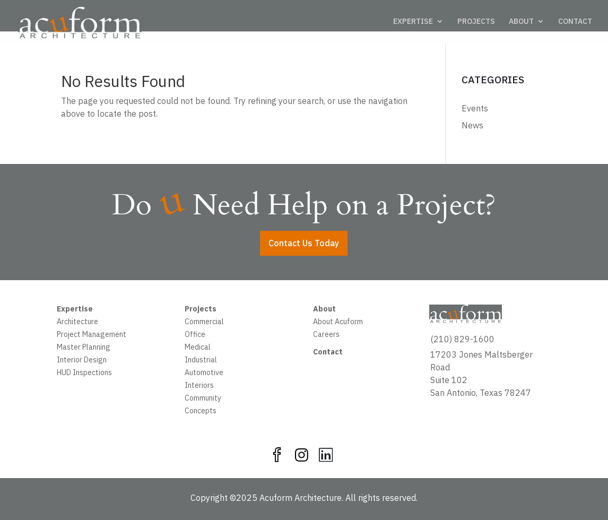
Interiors (199, 386)
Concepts (200, 411)
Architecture (77, 322)
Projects (200, 310)
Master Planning (83, 348)
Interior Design (82, 361)
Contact (328, 353)
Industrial (201, 361)
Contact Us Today (303, 243)
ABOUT (521, 22)
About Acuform (338, 322)
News (472, 125)
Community (203, 399)
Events (475, 108)
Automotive (204, 373)
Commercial (204, 322)
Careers (326, 335)
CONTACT (575, 22)
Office (195, 335)
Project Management (91, 335)
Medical (198, 348)
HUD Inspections (84, 373)
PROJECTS (476, 22)
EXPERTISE (413, 22)
